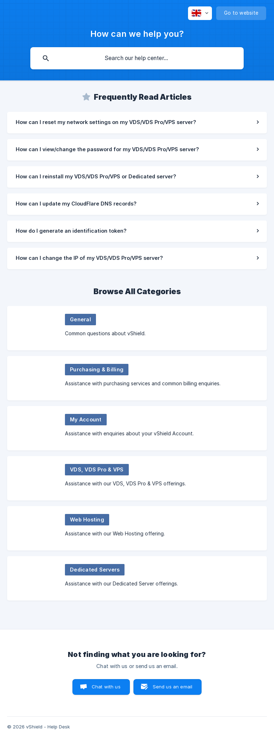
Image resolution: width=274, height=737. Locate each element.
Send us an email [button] (172, 686)
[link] (137, 122)
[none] (200, 13)
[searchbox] (137, 58)
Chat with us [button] (106, 686)
